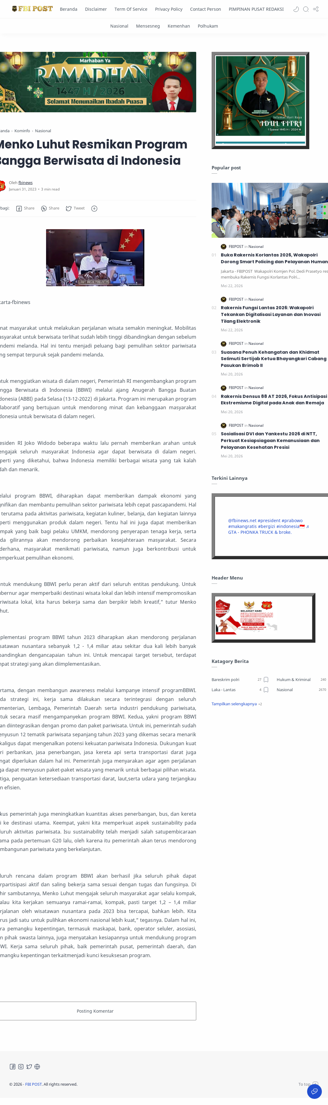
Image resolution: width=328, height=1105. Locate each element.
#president (269, 520)
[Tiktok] (37, 1066)
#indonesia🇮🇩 (290, 526)
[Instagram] (21, 1066)
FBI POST (33, 1084)
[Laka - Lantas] (240, 690)
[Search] (306, 9)
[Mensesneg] (148, 26)
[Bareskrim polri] (240, 679)
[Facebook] (12, 1066)
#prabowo (292, 520)
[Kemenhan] (179, 26)
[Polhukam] (208, 26)
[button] (296, 9)
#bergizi (266, 526)
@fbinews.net (242, 520)
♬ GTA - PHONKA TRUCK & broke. (268, 529)
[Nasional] (119, 26)
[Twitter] (29, 1066)
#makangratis (242, 526)
